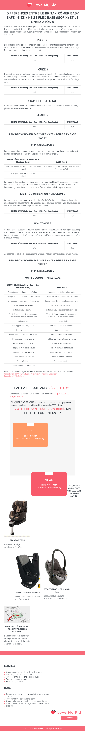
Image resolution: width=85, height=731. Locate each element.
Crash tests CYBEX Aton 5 (14, 376)
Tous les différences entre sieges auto (22, 677)
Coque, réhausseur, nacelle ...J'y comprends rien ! (27, 701)
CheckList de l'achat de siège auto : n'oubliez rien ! (27, 703)
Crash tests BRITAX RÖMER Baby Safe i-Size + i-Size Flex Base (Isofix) (31, 374)
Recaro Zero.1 (17, 540)
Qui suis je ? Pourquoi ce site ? (19, 674)
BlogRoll (9, 706)
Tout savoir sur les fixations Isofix (20, 699)
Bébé (30, 435)
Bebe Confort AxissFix (28, 592)
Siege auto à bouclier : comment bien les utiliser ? (17, 629)
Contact (69, 718)
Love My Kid (45, 4)
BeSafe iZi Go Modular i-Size (57, 590)
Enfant (49, 484)
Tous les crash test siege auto (19, 679)
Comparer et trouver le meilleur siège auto (24, 672)
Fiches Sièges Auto (14, 681)
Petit (28, 458)
